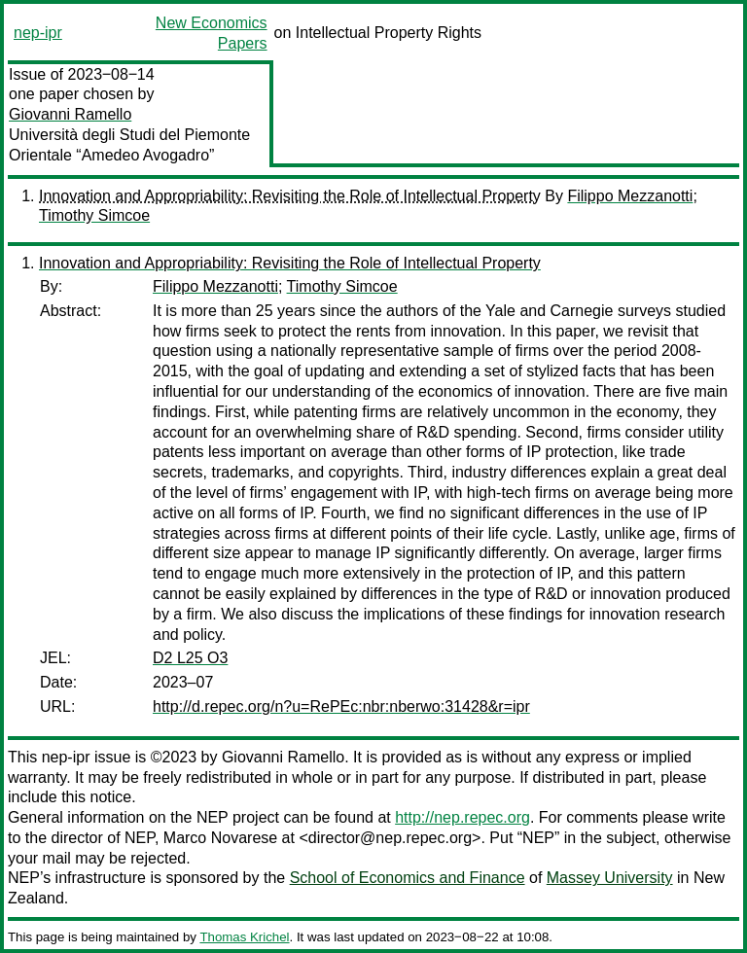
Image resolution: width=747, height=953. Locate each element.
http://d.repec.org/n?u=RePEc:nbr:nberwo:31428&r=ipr (341, 706)
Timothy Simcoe (94, 215)
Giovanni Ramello (70, 114)
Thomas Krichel (244, 937)
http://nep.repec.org (462, 817)
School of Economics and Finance (407, 877)
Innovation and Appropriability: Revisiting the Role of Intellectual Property (290, 196)
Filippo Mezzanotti (630, 196)
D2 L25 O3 (190, 658)
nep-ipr (38, 32)
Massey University (610, 877)
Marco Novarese (220, 837)
